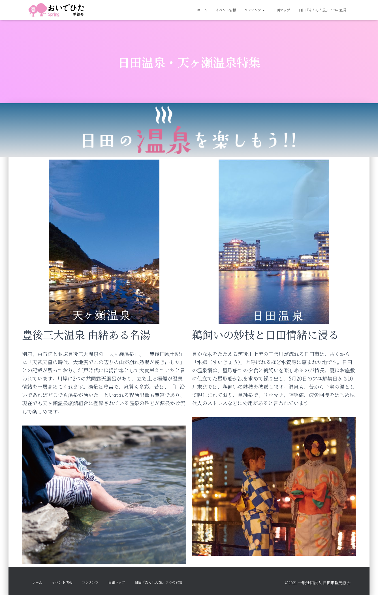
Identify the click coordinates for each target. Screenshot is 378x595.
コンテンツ (254, 9)
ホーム (202, 9)
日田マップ (281, 9)
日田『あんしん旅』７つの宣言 (322, 9)
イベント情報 (225, 9)
